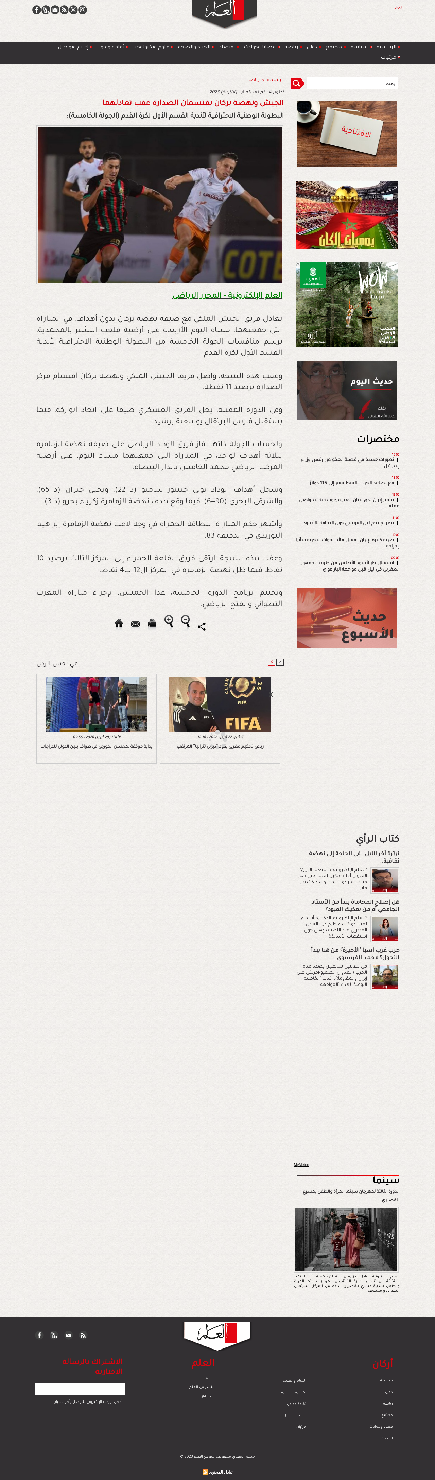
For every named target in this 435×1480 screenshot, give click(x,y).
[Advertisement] (209, 739)
